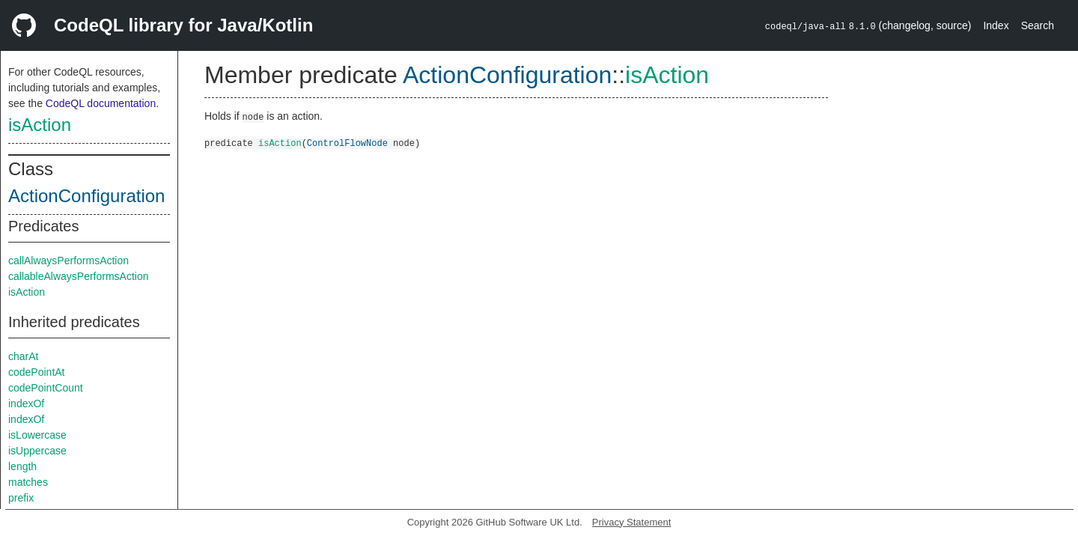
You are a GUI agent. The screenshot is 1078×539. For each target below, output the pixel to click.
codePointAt (36, 372)
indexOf (26, 403)
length (22, 466)
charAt (23, 356)
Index (995, 25)
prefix (21, 498)
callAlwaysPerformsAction (68, 261)
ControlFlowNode (347, 142)
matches (28, 482)
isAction (39, 125)
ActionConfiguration (86, 196)
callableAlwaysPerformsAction (78, 276)
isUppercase (37, 451)
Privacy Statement (632, 522)
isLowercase (37, 435)
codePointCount (45, 388)
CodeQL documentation (101, 103)
